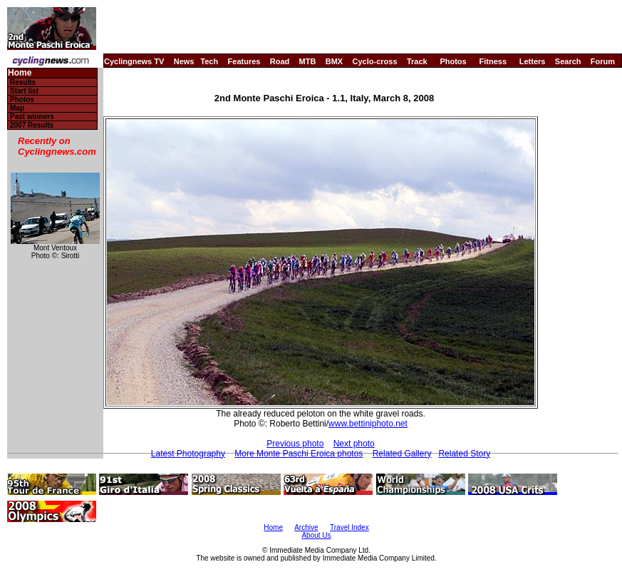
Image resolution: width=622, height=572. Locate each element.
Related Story (464, 454)
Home (19, 73)
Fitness (493, 61)
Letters (532, 61)
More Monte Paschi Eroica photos (298, 454)
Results (23, 82)
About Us (316, 535)
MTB (307, 61)
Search (568, 61)
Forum (603, 61)
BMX (334, 61)
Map (17, 108)
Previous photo (294, 444)
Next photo (354, 444)
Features (244, 61)
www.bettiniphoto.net (368, 424)
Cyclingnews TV (134, 61)
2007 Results (31, 125)
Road (280, 61)
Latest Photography (188, 454)
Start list (24, 91)
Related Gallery (402, 454)
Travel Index (349, 527)
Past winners (32, 117)
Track (417, 61)
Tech (209, 61)
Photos (453, 61)
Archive (306, 527)
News (184, 61)
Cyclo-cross (375, 61)
